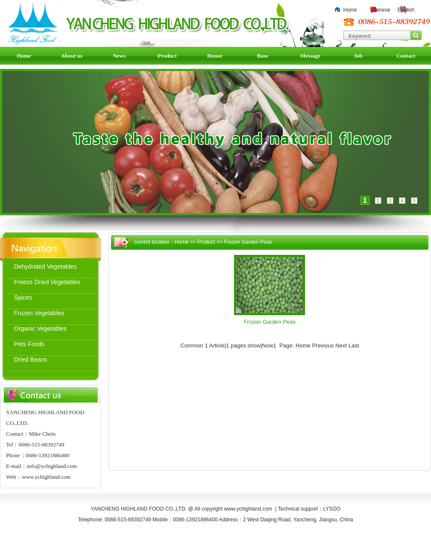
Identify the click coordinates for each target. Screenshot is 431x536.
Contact (405, 56)
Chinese (380, 10)
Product (167, 56)
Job (358, 56)
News (119, 56)
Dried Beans (30, 359)
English (405, 10)
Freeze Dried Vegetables (47, 282)
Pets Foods (29, 344)
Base (262, 56)
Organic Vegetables (40, 328)
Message (310, 56)
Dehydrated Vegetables (45, 266)
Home (350, 10)
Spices (23, 297)
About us (71, 56)
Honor (214, 56)
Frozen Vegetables (39, 313)
